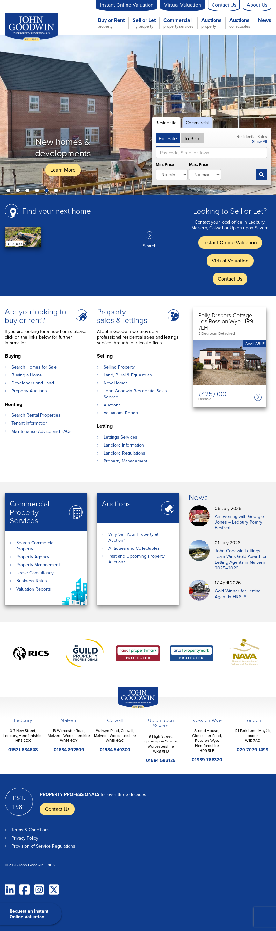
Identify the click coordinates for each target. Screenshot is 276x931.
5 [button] (48, 192)
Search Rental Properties (36, 415)
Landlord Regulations (124, 453)
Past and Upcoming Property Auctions (136, 559)
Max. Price (198, 165)
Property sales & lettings (122, 315)
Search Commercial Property (35, 545)
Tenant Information (29, 423)
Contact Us (224, 4)
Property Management (125, 461)
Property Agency (32, 557)
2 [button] (19, 192)
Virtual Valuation (182, 4)
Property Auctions (29, 391)
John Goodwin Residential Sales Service (135, 393)
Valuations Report (121, 413)
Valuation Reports (33, 589)
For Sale (168, 138)
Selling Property (119, 367)
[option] (138, 115)
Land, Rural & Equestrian (128, 375)
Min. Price (165, 165)
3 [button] (28, 192)
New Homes (116, 383)
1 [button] (9, 192)
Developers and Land (32, 383)
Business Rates (31, 581)
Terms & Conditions (30, 830)
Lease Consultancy (35, 573)
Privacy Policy (24, 838)
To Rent (192, 138)
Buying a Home (26, 375)
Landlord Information (124, 445)
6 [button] (57, 192)
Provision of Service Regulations (43, 846)
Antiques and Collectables (134, 548)
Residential (166, 122)
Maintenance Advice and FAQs (41, 431)
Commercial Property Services (29, 512)
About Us (257, 4)
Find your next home (56, 210)
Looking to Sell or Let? (230, 210)
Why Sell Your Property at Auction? (133, 537)
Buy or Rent (111, 23)
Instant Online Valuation (127, 4)
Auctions (211, 23)
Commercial (178, 23)
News (264, 20)
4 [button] (38, 192)
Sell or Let (144, 23)
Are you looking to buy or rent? (35, 315)
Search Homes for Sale (34, 367)
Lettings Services (120, 437)
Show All (259, 141)
